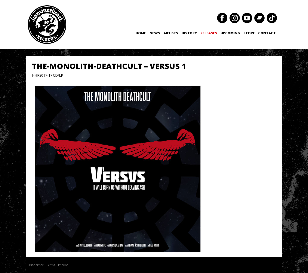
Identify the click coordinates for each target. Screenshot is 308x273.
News (155, 33)
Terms (50, 265)
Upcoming (230, 33)
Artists (170, 33)
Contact (267, 33)
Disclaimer (36, 265)
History (189, 33)
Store (249, 33)
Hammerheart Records (47, 24)
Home (141, 33)
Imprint (63, 265)
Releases (208, 33)
